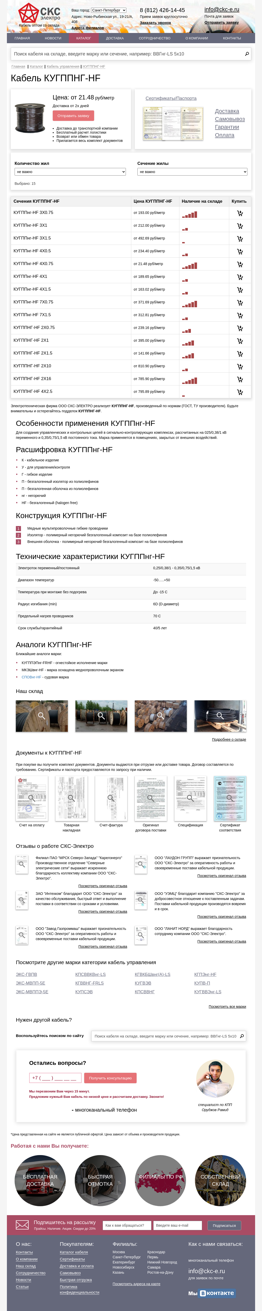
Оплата (224, 135)
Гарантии (227, 127)
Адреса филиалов (88, 28)
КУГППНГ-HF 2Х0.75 (34, 327)
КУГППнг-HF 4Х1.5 (32, 289)
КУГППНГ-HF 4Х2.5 (33, 391)
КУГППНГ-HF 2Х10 (32, 365)
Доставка (115, 38)
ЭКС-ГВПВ (26, 974)
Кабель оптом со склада (39, 15)
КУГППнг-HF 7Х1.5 (32, 314)
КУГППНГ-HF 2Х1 (31, 340)
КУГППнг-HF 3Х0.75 (33, 212)
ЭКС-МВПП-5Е (30, 983)
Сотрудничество (154, 38)
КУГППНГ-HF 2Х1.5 (33, 353)
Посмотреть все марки (227, 1007)
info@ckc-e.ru (221, 9)
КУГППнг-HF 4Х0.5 (32, 250)
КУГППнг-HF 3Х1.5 (32, 238)
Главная (22, 38)
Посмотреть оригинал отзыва (103, 886)
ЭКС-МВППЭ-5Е (32, 991)
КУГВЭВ (143, 983)
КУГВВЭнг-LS (208, 991)
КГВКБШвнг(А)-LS (152, 974)
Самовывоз (230, 119)
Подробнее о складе (229, 739)
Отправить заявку (221, 22)
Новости (53, 38)
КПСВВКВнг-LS (90, 974)
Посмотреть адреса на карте (136, 1284)
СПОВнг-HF (31, 677)
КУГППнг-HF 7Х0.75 (33, 302)
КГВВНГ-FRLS (89, 983)
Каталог (84, 38)
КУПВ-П (202, 983)
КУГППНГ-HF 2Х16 (32, 378)
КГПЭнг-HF (205, 974)
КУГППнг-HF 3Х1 (30, 225)
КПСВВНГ (145, 991)
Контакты (232, 38)
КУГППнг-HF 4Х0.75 (33, 263)
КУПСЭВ (84, 991)
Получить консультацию (110, 1078)
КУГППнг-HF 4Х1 (30, 276)
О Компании (196, 38)
